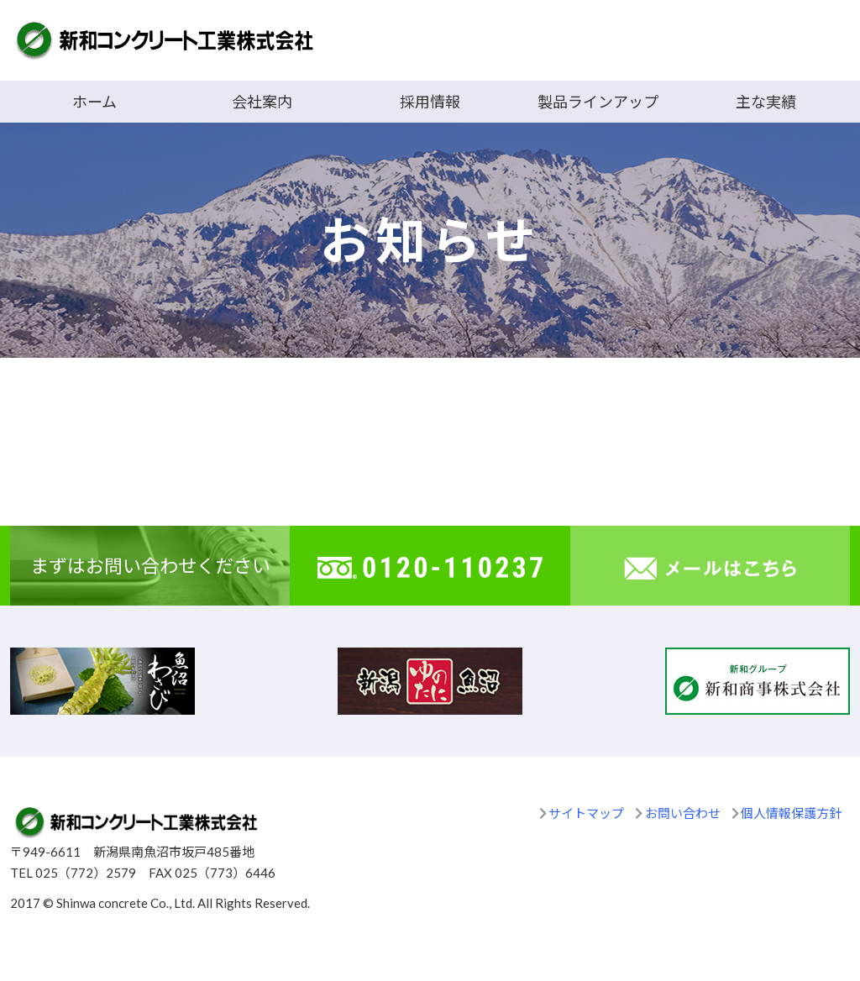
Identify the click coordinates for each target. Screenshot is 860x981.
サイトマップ (586, 813)
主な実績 (766, 101)
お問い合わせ (683, 813)
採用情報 (430, 101)
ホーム (94, 101)
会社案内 (262, 101)
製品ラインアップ (598, 101)
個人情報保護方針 (791, 813)
